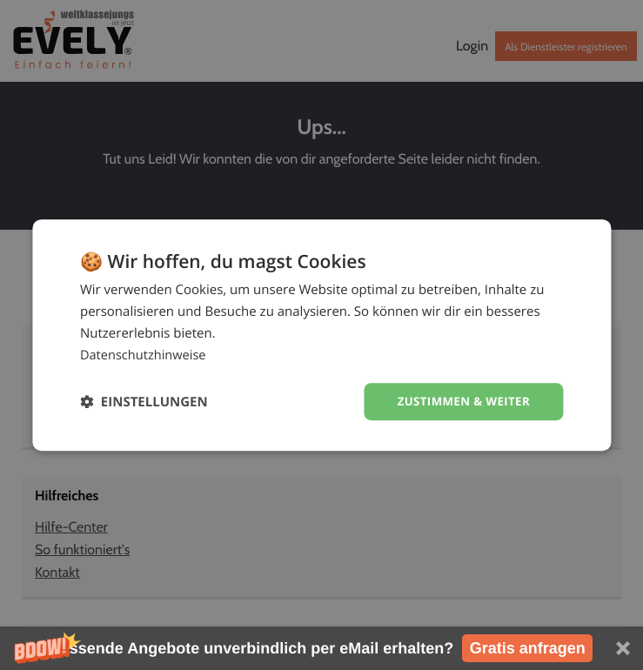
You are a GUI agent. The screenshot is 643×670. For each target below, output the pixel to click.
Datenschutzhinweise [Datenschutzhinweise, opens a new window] (145, 354)
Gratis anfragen (528, 648)
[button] (321, 648)
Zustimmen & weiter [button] (460, 400)
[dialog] (321, 335)
